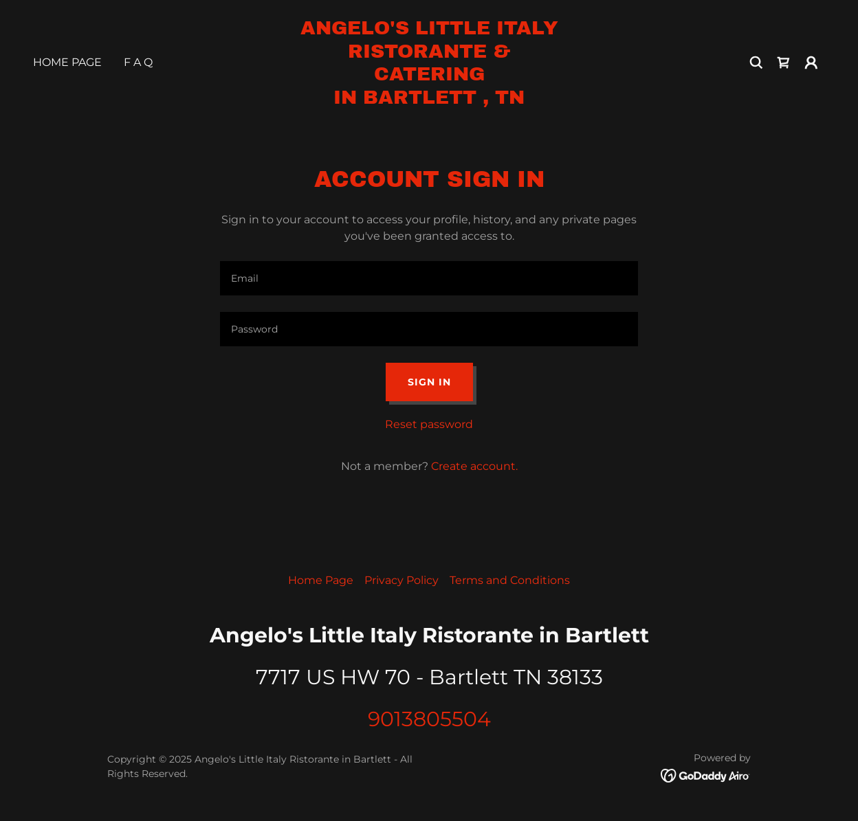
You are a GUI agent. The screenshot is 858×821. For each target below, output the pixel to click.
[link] (429, 99)
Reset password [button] (429, 424)
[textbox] (429, 278)
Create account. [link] (474, 466)
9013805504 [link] (429, 719)
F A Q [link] (138, 62)
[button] (811, 62)
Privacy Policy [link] (401, 580)
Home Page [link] (67, 62)
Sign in (429, 382)
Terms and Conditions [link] (510, 580)
